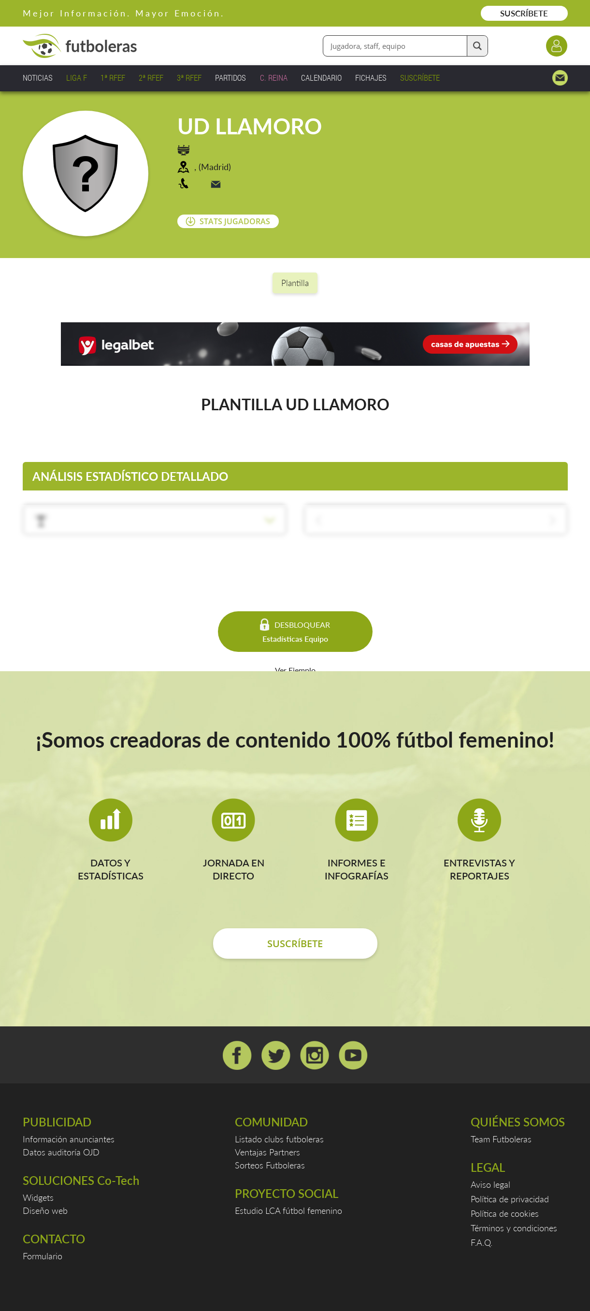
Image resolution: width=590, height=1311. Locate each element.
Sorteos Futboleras (270, 1165)
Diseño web (45, 1210)
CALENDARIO (321, 77)
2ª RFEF (151, 77)
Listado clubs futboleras (279, 1139)
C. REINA (274, 77)
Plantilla (295, 283)
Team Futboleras (501, 1139)
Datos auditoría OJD (61, 1152)
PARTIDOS (230, 77)
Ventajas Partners (267, 1152)
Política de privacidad (510, 1199)
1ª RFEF (113, 77)
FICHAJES (371, 77)
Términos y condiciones (514, 1228)
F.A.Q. (481, 1242)
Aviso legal (490, 1184)
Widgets (38, 1197)
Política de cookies (505, 1213)
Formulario (42, 1256)
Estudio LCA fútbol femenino (288, 1210)
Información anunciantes (69, 1139)
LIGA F (76, 77)
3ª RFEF (189, 77)
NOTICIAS (38, 77)
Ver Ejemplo (295, 670)
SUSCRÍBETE (524, 13)
